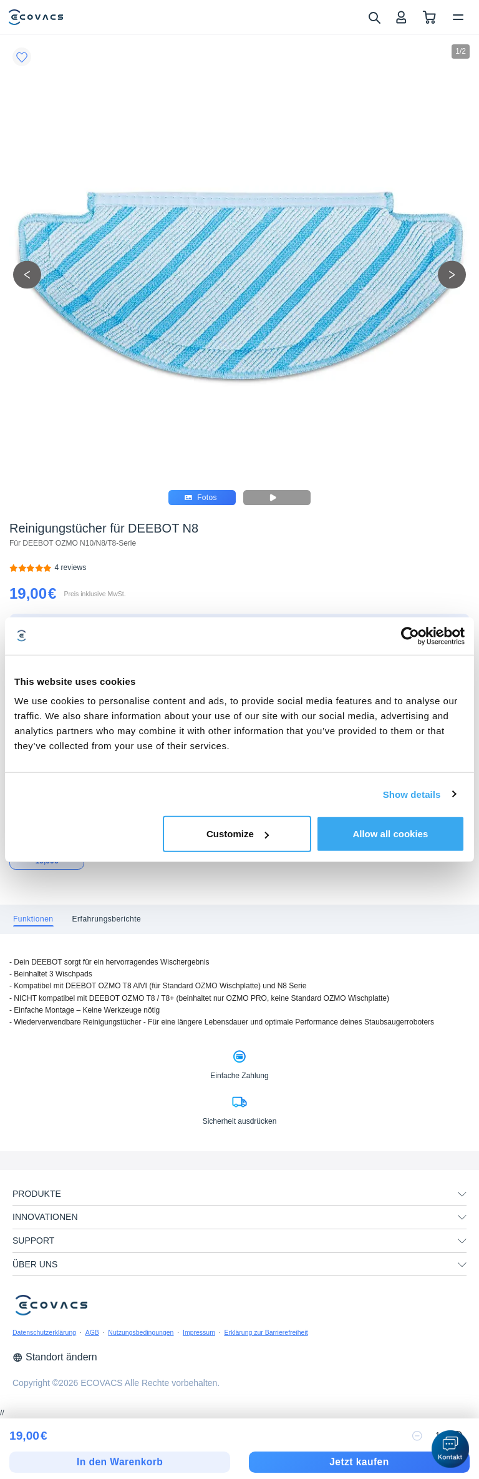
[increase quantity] (458, 1436)
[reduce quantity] (417, 1436)
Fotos (201, 497)
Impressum (199, 1332)
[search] (373, 16)
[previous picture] (27, 274)
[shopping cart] (429, 17)
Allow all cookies (390, 833)
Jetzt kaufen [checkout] (359, 1462)
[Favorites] (21, 56)
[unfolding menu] (462, 1194)
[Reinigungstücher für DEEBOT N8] (71, 568)
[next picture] (452, 274)
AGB (92, 1332)
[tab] (33, 919)
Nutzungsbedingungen (140, 1332)
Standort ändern (54, 1357)
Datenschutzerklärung (44, 1332)
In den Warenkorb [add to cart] (120, 1462)
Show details (412, 794)
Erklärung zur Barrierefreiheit (265, 1332)
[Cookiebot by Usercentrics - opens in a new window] (410, 635)
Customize (237, 833)
